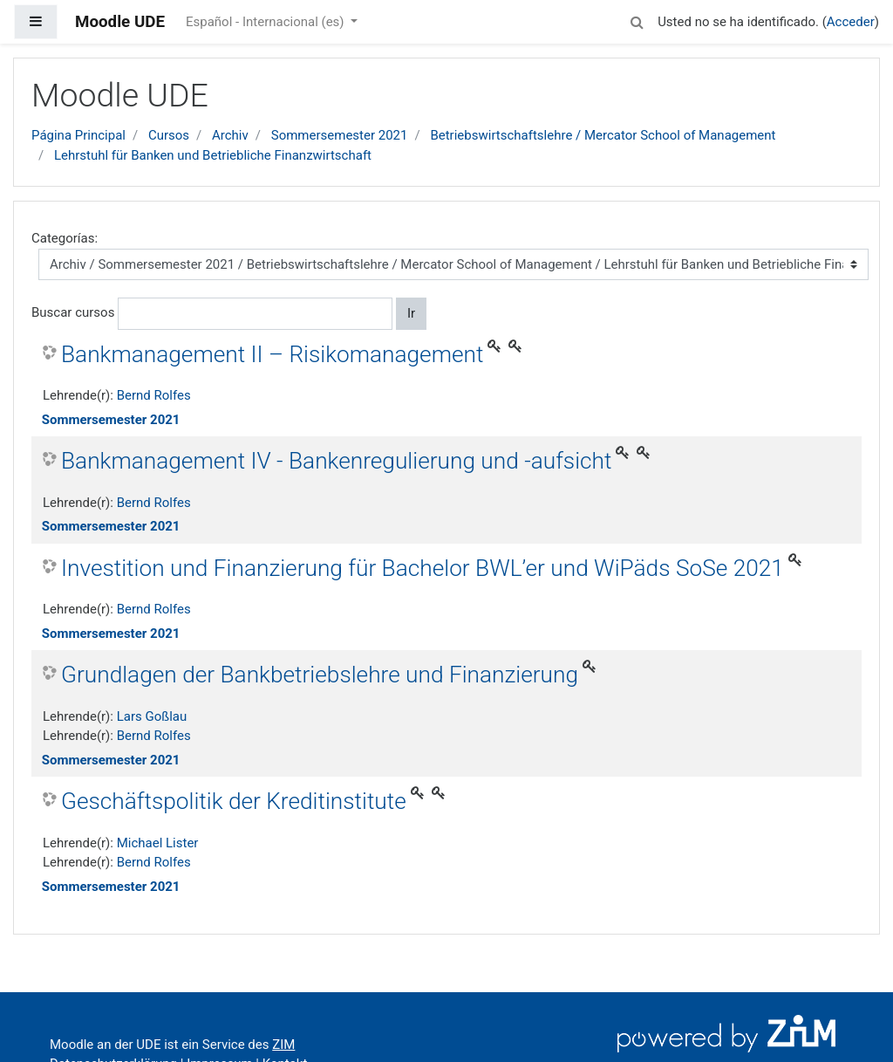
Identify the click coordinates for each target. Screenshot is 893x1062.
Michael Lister (158, 843)
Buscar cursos (72, 312)
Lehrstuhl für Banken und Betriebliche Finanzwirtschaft (213, 155)
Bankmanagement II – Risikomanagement (272, 354)
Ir (411, 313)
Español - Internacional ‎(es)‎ (266, 22)
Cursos (168, 135)
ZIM (283, 1044)
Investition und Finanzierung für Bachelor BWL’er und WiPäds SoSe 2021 (422, 568)
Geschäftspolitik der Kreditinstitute (233, 801)
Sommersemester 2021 (339, 135)
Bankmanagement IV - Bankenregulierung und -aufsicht (336, 461)
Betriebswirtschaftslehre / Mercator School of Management (602, 135)
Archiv (230, 135)
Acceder (851, 22)
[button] (637, 19)
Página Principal (78, 135)
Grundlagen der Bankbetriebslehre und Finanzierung (319, 674)
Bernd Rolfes (154, 395)
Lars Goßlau (152, 716)
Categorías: (64, 238)
